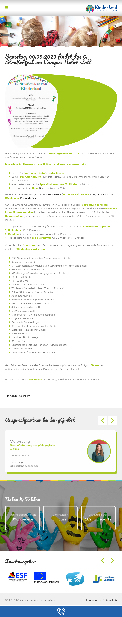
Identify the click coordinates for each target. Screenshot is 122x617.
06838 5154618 (19, 463)
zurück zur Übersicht (18, 395)
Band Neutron (47, 188)
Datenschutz (110, 600)
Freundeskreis (53, 194)
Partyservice (97, 194)
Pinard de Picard (29, 198)
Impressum (92, 600)
